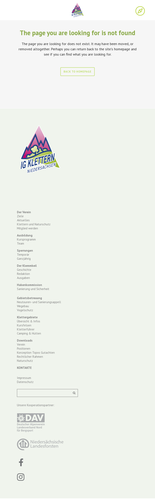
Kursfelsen (24, 325)
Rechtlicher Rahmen (30, 357)
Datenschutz (25, 382)
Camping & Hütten (29, 333)
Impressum (24, 378)
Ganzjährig (24, 259)
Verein (21, 344)
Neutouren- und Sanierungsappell (39, 302)
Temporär (23, 254)
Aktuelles (23, 220)
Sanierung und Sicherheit (33, 289)
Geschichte (24, 270)
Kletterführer (26, 329)
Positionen (23, 348)
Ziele (20, 216)
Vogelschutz (25, 310)
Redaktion (23, 274)
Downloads (24, 340)
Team (20, 243)
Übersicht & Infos (28, 321)
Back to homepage (77, 71)
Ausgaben (23, 278)
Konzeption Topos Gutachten (36, 352)
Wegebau (23, 306)
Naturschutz (25, 361)
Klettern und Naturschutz (33, 224)
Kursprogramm (26, 239)
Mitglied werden (27, 228)
